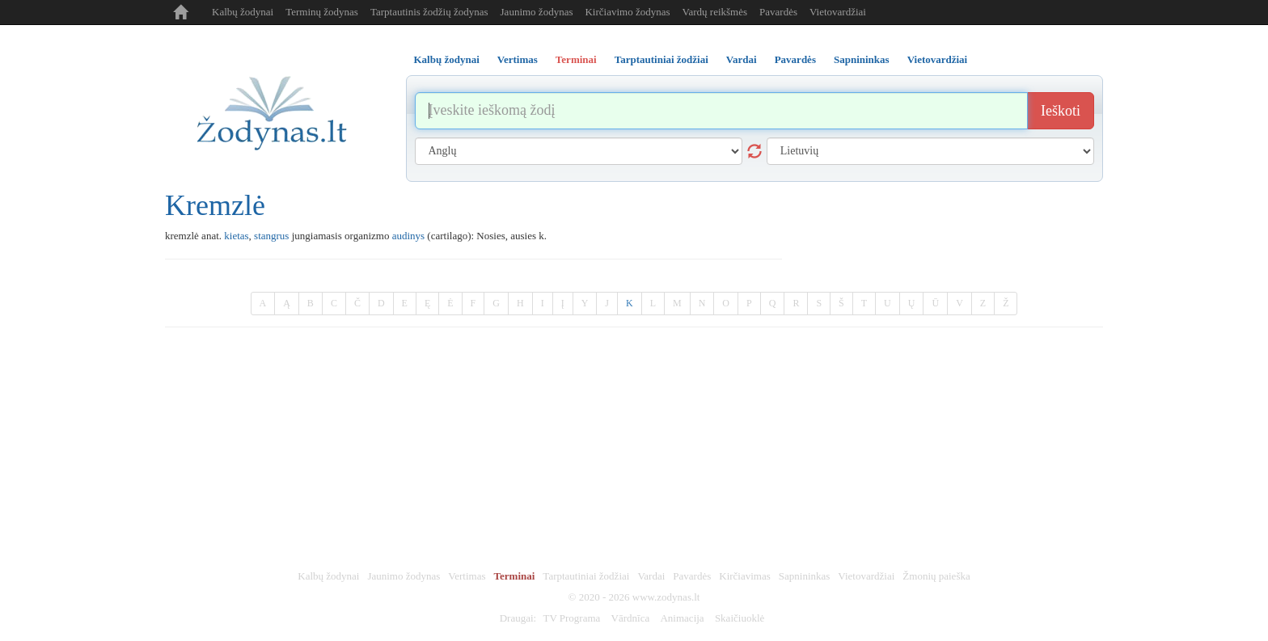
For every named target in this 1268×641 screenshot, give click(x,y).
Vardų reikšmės (715, 12)
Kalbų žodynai (242, 12)
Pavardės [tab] (795, 59)
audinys (408, 236)
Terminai (514, 576)
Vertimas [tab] (517, 59)
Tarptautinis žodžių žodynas (429, 12)
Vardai (651, 576)
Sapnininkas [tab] (862, 59)
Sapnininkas (805, 576)
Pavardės (778, 12)
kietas (236, 236)
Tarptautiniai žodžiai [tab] (661, 59)
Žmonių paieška (936, 576)
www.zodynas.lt (666, 597)
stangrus (271, 236)
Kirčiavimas (745, 576)
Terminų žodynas (321, 12)
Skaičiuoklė (739, 618)
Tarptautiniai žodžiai (586, 576)
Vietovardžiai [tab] (937, 59)
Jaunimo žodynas (537, 12)
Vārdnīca (630, 618)
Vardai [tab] (741, 59)
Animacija (682, 618)
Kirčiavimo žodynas (627, 12)
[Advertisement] (634, 448)
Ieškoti (1060, 111)
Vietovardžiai (837, 12)
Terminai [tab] (576, 59)
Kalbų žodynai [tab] (447, 59)
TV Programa (571, 618)
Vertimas (466, 576)
